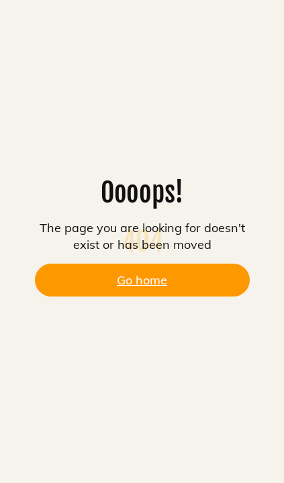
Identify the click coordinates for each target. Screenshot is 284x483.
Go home (142, 280)
